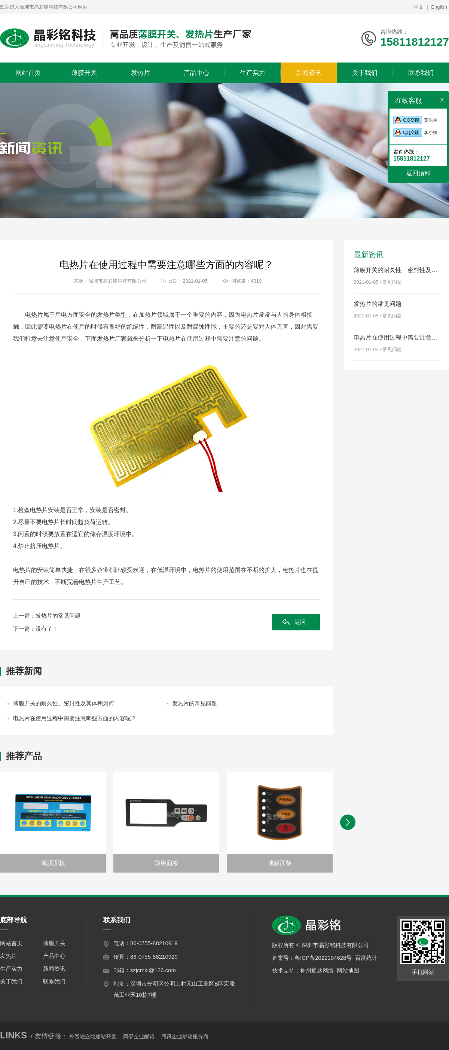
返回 (300, 622)
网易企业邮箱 (139, 1037)
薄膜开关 (54, 943)
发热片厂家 (112, 338)
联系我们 (54, 981)
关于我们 (11, 981)
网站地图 (348, 970)
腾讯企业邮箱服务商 (184, 1037)
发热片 (8, 956)
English (439, 7)
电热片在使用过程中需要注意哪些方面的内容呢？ (75, 718)
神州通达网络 (317, 970)
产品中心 (54, 956)
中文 (419, 7)
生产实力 (11, 968)
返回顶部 (418, 173)
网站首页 (11, 943)
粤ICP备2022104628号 (323, 958)
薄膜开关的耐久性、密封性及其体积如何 (63, 703)
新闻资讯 (54, 968)
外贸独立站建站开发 (92, 1037)
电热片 (34, 314)
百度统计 (366, 958)
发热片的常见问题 (58, 615)
